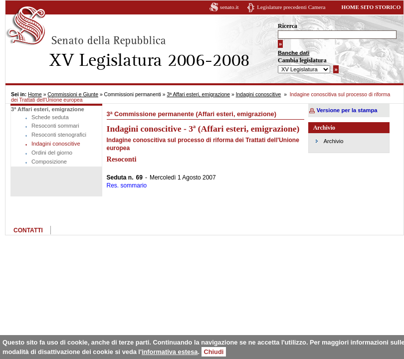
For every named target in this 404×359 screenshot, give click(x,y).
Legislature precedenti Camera (291, 7)
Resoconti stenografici (58, 135)
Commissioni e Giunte (72, 94)
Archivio (334, 141)
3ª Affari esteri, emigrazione (198, 94)
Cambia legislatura (302, 60)
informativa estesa (170, 352)
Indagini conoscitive (258, 94)
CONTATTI (28, 230)
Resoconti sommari (55, 126)
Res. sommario (127, 185)
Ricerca (287, 25)
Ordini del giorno (51, 153)
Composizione (49, 162)
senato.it (229, 7)
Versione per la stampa (347, 110)
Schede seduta (50, 117)
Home (35, 94)
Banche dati (293, 53)
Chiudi (214, 352)
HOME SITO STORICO (371, 7)
